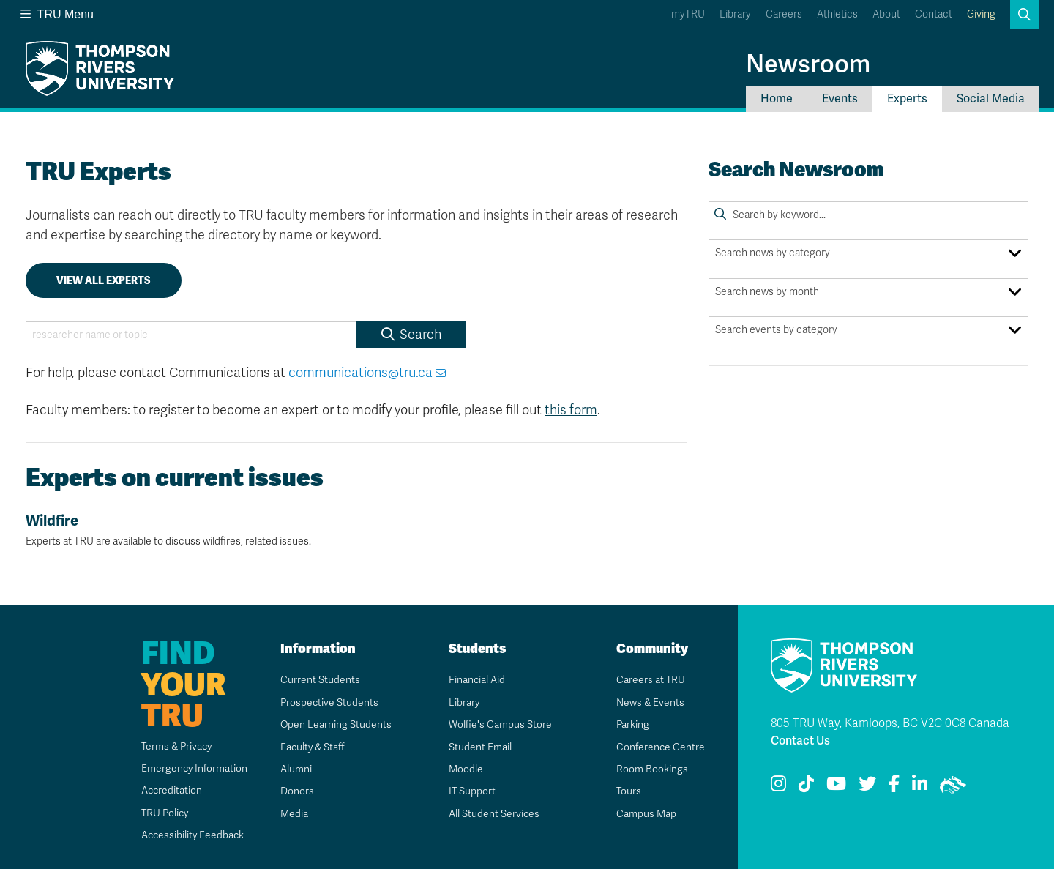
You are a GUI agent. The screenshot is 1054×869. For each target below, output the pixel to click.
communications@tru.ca (360, 373)
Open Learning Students (336, 724)
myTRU (688, 14)
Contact (933, 14)
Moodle (465, 769)
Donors (296, 791)
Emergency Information (193, 768)
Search (411, 335)
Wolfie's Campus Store (499, 724)
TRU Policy (164, 813)
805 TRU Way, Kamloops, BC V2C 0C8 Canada (890, 723)
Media (293, 814)
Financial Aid (476, 680)
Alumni (295, 769)
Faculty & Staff (313, 747)
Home (776, 99)
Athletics (837, 14)
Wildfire (356, 530)
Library (735, 14)
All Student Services (493, 814)
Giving (981, 14)
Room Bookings (651, 769)
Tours (628, 791)
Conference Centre (660, 747)
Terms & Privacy (176, 746)
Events (840, 99)
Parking (632, 724)
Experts (907, 99)
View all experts (103, 280)
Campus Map (646, 814)
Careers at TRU (650, 680)
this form (571, 410)
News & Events (650, 702)
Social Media (991, 99)
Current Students (319, 680)
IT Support (472, 791)
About (886, 14)
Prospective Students (329, 702)
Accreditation (170, 790)
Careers (784, 14)
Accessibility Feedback (191, 835)
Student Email (479, 747)
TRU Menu (57, 14)
